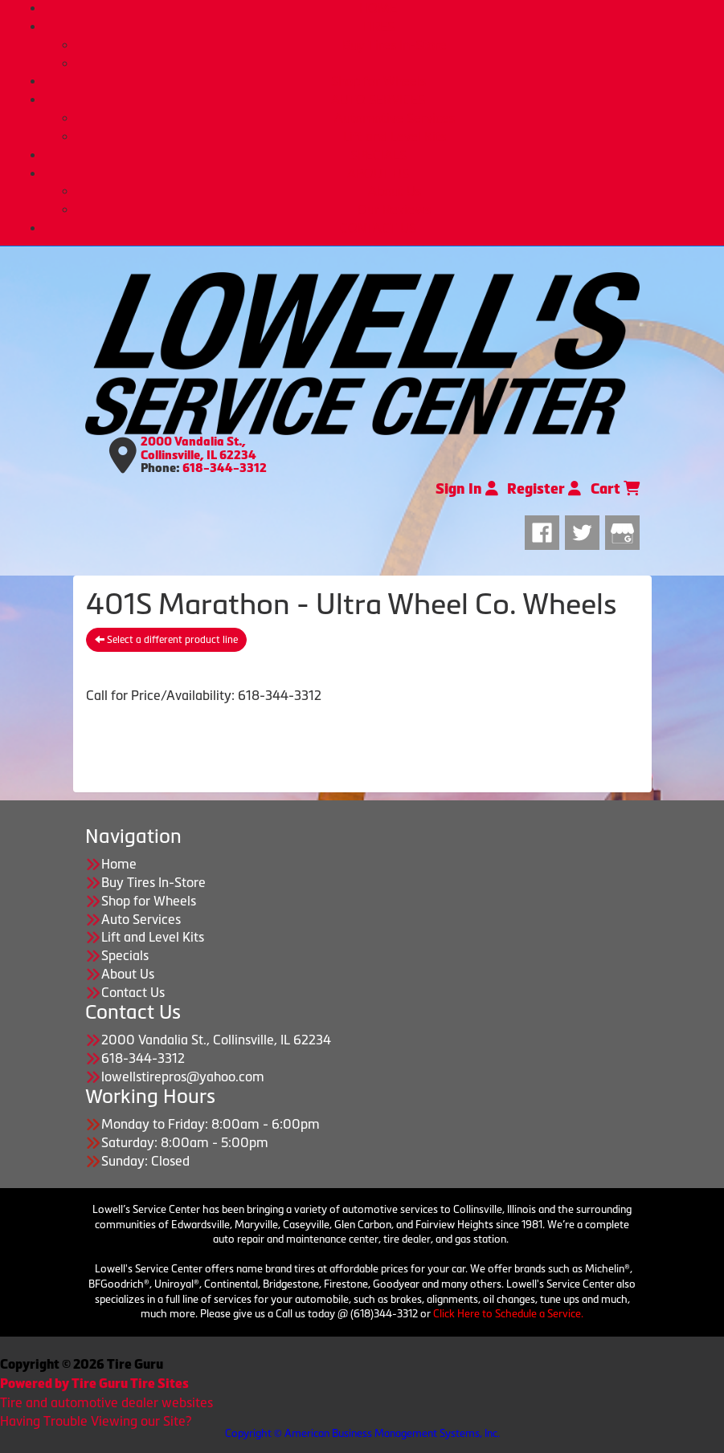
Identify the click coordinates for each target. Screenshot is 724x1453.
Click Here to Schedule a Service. (508, 1314)
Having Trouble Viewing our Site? (95, 1421)
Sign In (467, 489)
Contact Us (133, 992)
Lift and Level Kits (394, 136)
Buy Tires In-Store (394, 45)
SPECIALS (378, 155)
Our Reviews (394, 209)
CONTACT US (378, 228)
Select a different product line (166, 639)
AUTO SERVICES (378, 99)
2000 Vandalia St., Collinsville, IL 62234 (198, 448)
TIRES (378, 26)
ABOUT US (378, 173)
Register (544, 489)
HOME (378, 8)
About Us (394, 191)
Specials (125, 955)
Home (119, 864)
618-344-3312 (224, 468)
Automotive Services (394, 118)
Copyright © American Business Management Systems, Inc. (362, 1433)
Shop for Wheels (378, 81)
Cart (615, 489)
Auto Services (141, 919)
